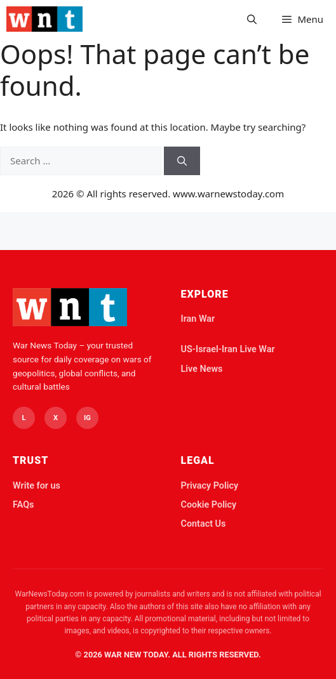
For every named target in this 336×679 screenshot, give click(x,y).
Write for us (36, 485)
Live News (202, 369)
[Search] (182, 161)
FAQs (23, 504)
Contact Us (203, 523)
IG (87, 418)
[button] (251, 19)
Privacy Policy (210, 485)
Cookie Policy (209, 504)
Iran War (198, 318)
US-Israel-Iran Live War (228, 349)
